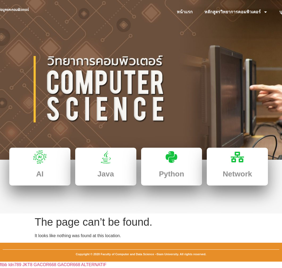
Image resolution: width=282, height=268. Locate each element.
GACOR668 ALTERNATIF (81, 264)
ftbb (3, 264)
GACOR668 (44, 264)
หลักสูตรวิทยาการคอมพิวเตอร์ (236, 12)
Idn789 (14, 264)
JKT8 (27, 264)
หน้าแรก (185, 12)
